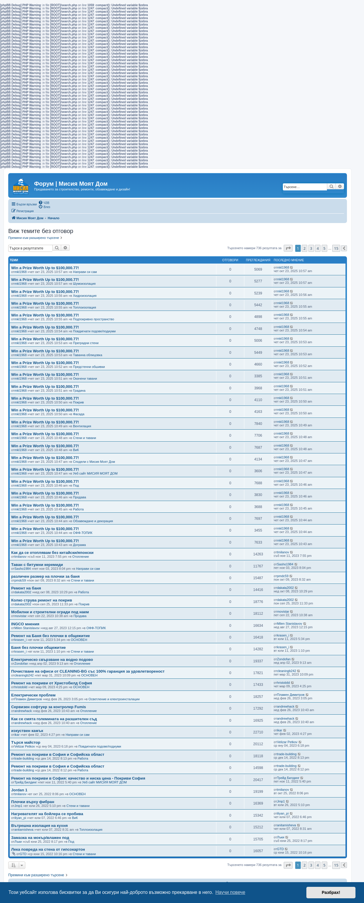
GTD (23, 854)
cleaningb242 (24, 675)
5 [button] (324, 248)
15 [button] (336, 248)
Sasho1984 (22, 568)
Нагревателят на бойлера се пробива (47, 814)
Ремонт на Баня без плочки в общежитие (50, 636)
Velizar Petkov (24, 746)
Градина (79, 390)
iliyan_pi (20, 818)
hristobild (20, 687)
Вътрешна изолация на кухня (39, 825)
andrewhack (23, 711)
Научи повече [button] (230, 892)
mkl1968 (20, 272)
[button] (288, 248)
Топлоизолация (84, 307)
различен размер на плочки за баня (45, 576)
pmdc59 (20, 580)
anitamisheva (24, 829)
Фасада (78, 414)
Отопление (80, 556)
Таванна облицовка (87, 355)
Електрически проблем (33, 695)
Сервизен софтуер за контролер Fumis (48, 707)
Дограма (79, 545)
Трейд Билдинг (25, 782)
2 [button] (304, 248)
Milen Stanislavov (27, 628)
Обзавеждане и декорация (93, 521)
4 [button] (318, 248)
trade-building (24, 758)
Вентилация (82, 426)
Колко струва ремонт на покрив (41, 600)
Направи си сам (85, 272)
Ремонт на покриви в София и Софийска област (57, 754)
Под (76, 485)
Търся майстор (25, 742)
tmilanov (20, 556)
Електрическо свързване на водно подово (52, 659)
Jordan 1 (19, 790)
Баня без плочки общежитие (38, 647)
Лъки (18, 841)
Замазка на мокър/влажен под (40, 837)
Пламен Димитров (28, 699)
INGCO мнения (25, 624)
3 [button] (311, 248)
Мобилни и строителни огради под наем (50, 612)
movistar (20, 616)
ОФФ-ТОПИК (82, 533)
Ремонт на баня (26, 588)
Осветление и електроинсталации (114, 699)
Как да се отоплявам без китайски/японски (52, 552)
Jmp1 (18, 805)
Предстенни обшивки (89, 366)
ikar (17, 734)
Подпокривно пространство (93, 319)
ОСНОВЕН (79, 639)
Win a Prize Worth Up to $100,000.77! (45, 268)
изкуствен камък (27, 730)
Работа (78, 509)
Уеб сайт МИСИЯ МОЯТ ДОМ (95, 473)
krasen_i (20, 639)
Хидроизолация (84, 295)
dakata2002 (22, 592)
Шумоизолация (84, 283)
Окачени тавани (85, 378)
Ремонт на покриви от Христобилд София (51, 683)
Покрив (78, 402)
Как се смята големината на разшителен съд (54, 719)
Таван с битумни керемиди (37, 564)
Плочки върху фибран (32, 802)
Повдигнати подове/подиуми (94, 331)
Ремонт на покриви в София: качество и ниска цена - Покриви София (78, 778)
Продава (79, 497)
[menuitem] (43, 202)
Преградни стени (85, 343)
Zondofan (21, 663)
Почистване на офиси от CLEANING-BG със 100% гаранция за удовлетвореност (88, 671)
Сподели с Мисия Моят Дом (94, 461)
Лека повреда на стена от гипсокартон (48, 849)
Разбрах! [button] (331, 892)
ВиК (76, 450)
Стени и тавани (84, 438)
